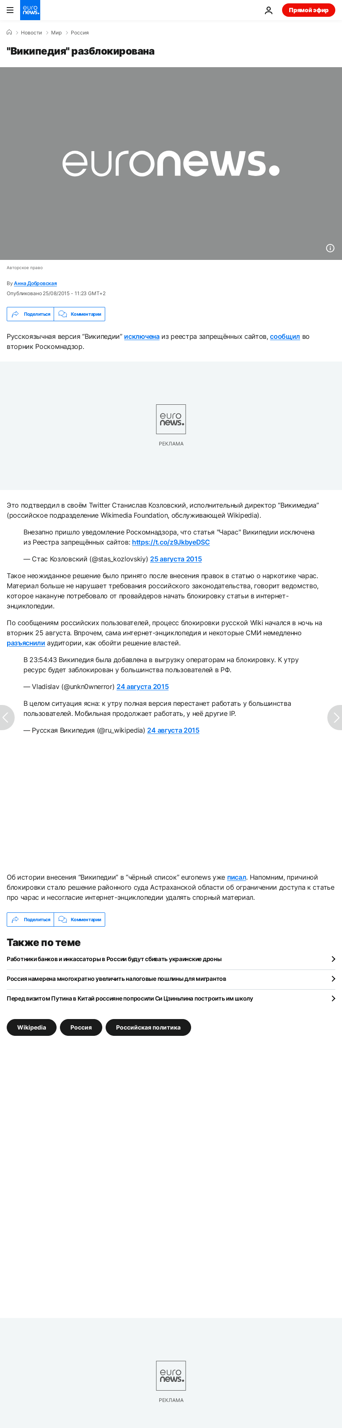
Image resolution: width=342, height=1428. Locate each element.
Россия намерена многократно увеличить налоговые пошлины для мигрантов (116, 978)
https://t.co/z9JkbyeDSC (171, 542)
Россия (80, 32)
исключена (141, 336)
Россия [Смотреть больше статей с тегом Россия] (81, 1027)
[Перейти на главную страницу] (30, 10)
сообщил (285, 336)
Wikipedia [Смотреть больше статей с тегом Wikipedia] (31, 1027)
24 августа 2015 (142, 686)
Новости (31, 32)
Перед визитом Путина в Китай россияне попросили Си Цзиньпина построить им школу (130, 998)
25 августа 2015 (176, 559)
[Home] (9, 32)
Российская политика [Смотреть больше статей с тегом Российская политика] (148, 1027)
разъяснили (26, 643)
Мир (56, 32)
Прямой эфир (309, 9)
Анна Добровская (35, 283)
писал (236, 877)
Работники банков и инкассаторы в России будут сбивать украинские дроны (114, 958)
